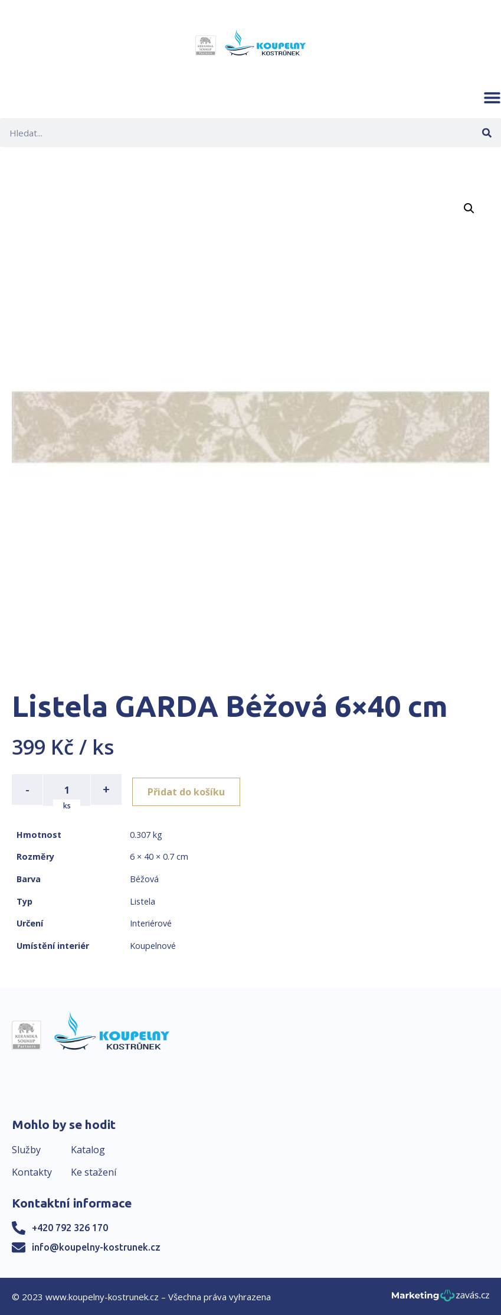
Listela (142, 900)
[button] (492, 97)
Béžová (144, 877)
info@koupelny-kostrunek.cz (96, 1246)
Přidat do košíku (189, 789)
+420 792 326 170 (70, 1226)
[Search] (486, 132)
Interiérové (151, 922)
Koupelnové (153, 944)
